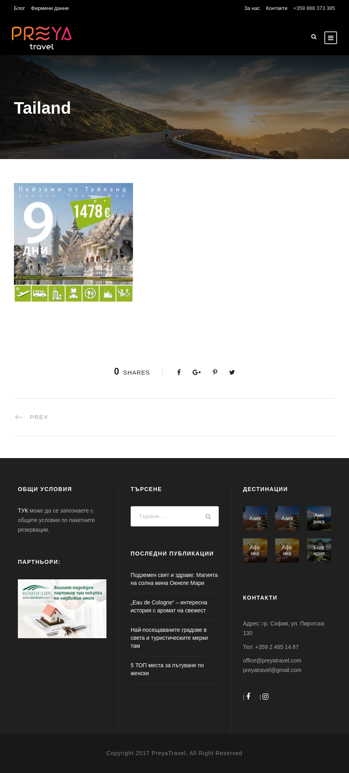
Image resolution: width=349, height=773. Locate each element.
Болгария (319, 550)
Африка (255, 550)
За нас (252, 8)
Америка (319, 518)
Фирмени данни (50, 8)
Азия (255, 518)
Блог (19, 8)
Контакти (276, 8)
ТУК (23, 510)
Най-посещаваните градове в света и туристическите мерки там (169, 638)
